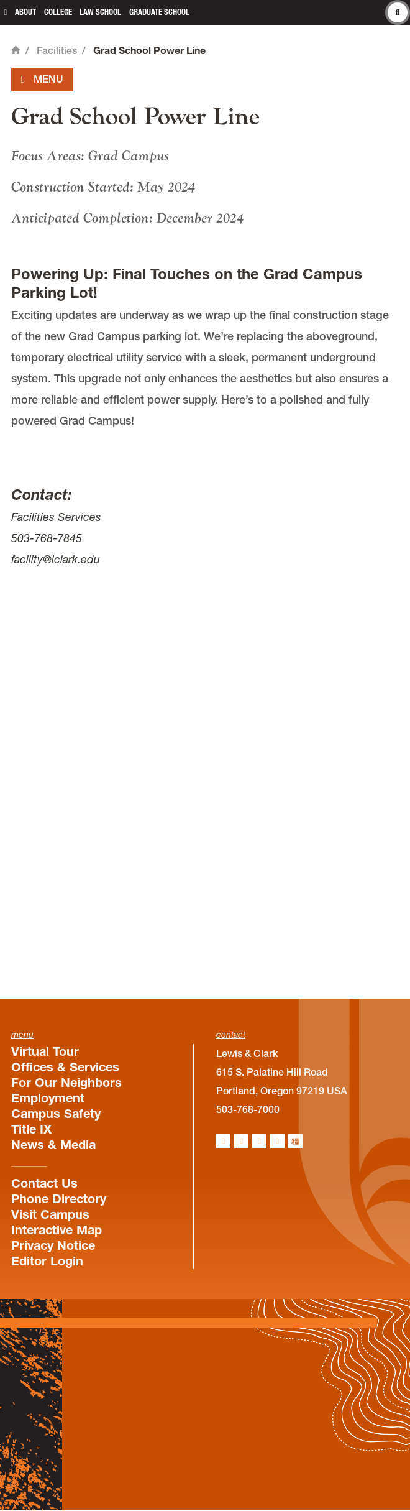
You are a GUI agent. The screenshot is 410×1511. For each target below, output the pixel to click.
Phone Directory (58, 1198)
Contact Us (44, 1183)
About (25, 12)
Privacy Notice (53, 1245)
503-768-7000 (248, 1109)
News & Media (53, 1144)
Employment (47, 1098)
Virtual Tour (45, 1051)
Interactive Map (56, 1229)
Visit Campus (50, 1214)
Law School (100, 12)
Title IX (31, 1129)
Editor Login (47, 1261)
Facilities (57, 50)
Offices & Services (65, 1067)
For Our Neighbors (66, 1082)
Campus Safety (56, 1113)
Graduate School (159, 12)
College (58, 12)
